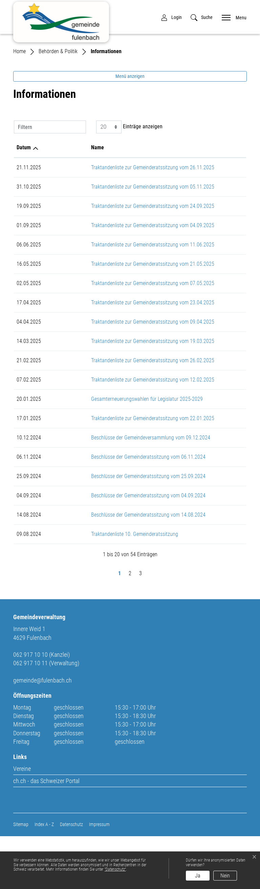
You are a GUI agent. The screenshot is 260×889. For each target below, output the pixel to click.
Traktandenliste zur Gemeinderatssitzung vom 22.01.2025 (119, 471)
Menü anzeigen (130, 129)
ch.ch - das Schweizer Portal (46, 833)
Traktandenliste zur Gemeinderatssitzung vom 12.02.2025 (119, 432)
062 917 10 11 (30, 715)
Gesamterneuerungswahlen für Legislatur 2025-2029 (114, 452)
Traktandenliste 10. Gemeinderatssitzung (101, 587)
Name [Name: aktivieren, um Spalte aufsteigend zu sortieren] (64, 200)
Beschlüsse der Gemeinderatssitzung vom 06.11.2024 (115, 509)
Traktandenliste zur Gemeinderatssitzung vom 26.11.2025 (119, 220)
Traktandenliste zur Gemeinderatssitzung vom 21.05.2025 (119, 316)
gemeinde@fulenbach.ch (42, 733)
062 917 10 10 (30, 707)
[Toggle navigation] (232, 17)
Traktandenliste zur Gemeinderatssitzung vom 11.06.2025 (119, 297)
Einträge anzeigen (129, 179)
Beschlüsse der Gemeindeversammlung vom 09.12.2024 (117, 490)
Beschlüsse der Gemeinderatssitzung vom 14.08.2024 (115, 567)
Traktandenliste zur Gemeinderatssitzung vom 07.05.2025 (119, 336)
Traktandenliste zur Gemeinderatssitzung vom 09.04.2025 (119, 374)
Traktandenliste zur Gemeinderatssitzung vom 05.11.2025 (119, 239)
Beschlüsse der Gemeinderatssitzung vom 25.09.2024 (115, 529)
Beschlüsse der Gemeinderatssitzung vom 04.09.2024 (115, 548)
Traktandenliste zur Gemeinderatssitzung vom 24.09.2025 (119, 259)
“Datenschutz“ (115, 869)
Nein (225, 875)
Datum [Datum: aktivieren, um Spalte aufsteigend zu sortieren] (24, 200)
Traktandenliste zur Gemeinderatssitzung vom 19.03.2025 (119, 394)
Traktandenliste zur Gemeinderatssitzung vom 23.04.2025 (119, 355)
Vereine (22, 821)
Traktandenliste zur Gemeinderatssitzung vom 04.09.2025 (119, 278)
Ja (197, 875)
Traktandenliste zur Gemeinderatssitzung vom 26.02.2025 (119, 413)
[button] (201, 17)
